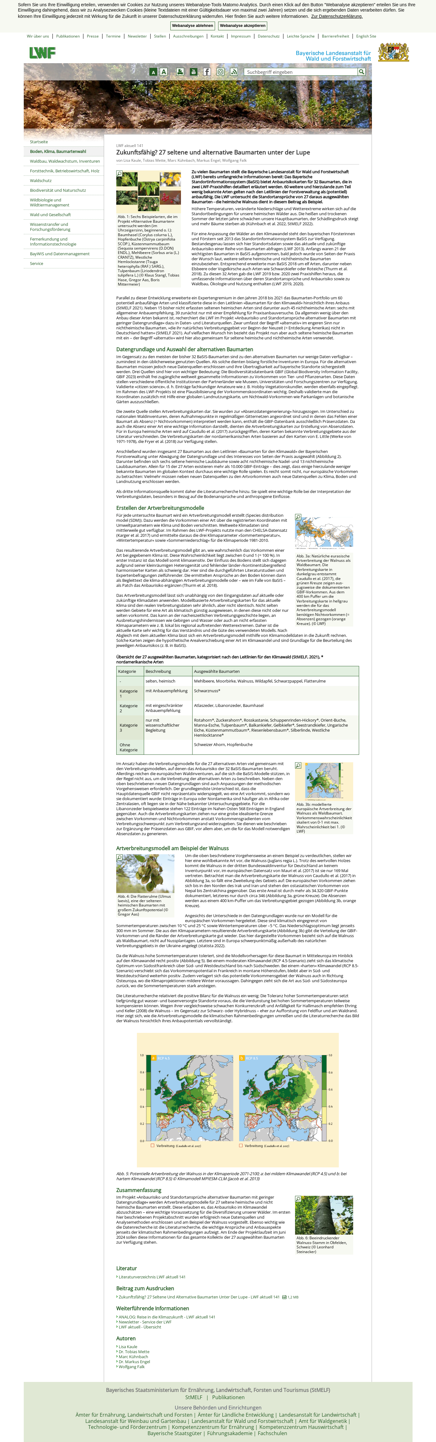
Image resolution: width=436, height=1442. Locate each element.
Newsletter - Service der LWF (145, 1322)
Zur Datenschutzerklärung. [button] (337, 16)
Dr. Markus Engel (134, 1361)
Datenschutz (269, 36)
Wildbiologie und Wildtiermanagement (49, 202)
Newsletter (137, 36)
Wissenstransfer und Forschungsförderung (50, 226)
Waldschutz (41, 180)
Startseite (39, 142)
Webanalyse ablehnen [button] (192, 25)
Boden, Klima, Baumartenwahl (58, 151)
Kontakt (217, 36)
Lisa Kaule (128, 1346)
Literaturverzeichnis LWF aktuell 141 (152, 1277)
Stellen (160, 36)
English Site (366, 36)
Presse (93, 36)
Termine (113, 36)
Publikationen (68, 36)
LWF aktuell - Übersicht (140, 1327)
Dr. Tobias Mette (134, 1351)
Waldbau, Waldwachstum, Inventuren (65, 161)
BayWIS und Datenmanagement (60, 253)
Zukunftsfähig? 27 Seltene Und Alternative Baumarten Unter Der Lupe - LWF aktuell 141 (208, 1297)
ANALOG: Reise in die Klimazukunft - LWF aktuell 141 (167, 1317)
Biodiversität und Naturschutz (58, 190)
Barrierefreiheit (335, 36)
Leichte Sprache (301, 36)
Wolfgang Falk (132, 1366)
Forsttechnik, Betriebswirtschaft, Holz (64, 171)
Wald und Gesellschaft (50, 214)
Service (36, 263)
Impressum (241, 36)
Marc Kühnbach (133, 1356)
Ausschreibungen (188, 36)
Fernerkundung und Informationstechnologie (53, 241)
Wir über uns (38, 36)
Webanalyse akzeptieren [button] (242, 25)
